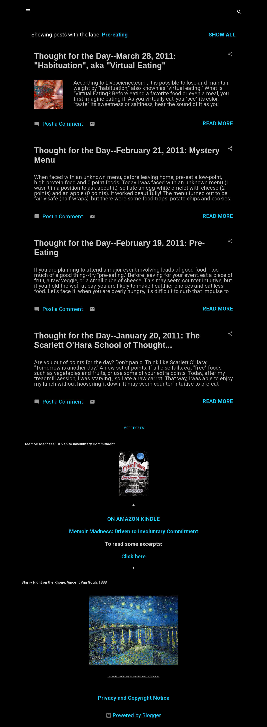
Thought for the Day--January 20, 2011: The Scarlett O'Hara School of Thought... (117, 340)
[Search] (239, 12)
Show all (222, 35)
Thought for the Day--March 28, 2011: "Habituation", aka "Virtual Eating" (105, 60)
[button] (230, 54)
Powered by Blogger (133, 715)
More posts (133, 428)
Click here (133, 556)
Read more (217, 123)
